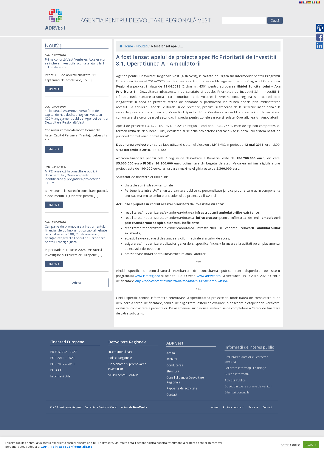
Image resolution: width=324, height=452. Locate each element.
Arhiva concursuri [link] (233, 407)
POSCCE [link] (56, 371)
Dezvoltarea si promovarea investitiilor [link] (127, 371)
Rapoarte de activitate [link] (181, 402)
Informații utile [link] (60, 377)
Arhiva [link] (76, 283)
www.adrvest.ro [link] (209, 276)
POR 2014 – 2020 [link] (62, 359)
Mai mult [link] (54, 89)
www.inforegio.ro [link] (147, 276)
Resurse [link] (253, 407)
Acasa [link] (170, 366)
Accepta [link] (311, 444)
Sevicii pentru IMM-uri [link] (123, 380)
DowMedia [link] (140, 407)
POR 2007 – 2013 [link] (62, 365)
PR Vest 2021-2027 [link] (63, 353)
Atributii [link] (171, 373)
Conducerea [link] (174, 379)
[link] (300, 2)
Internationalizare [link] (120, 357)
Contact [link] (171, 408)
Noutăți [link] (141, 46)
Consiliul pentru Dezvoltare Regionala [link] (185, 393)
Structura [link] (172, 385)
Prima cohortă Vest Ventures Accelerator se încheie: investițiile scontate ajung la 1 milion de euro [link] (75, 63)
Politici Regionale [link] (120, 363)
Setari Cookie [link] (290, 445)
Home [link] (126, 46)
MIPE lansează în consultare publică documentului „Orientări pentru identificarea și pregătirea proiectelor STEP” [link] (72, 177)
